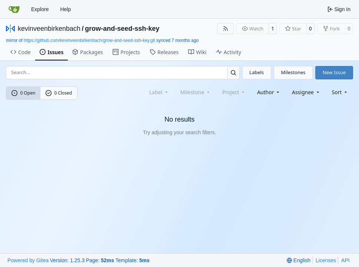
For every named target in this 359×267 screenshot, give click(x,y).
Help (65, 9)
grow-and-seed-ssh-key (122, 28)
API (345, 260)
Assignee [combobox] (306, 92)
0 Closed (59, 93)
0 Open (23, 93)
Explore (40, 9)
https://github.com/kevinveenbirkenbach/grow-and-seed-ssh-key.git (89, 40)
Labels (256, 72)
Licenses (326, 260)
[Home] (14, 9)
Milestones (293, 72)
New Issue (334, 72)
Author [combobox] (268, 92)
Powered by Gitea (28, 260)
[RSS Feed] (225, 28)
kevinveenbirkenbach (49, 28)
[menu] (340, 92)
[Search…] (233, 72)
